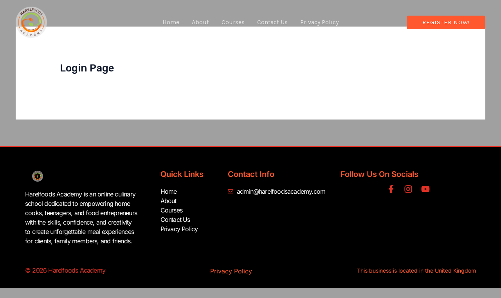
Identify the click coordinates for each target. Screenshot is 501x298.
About (200, 22)
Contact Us (272, 22)
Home (170, 22)
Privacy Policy (319, 22)
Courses (233, 22)
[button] (446, 22)
